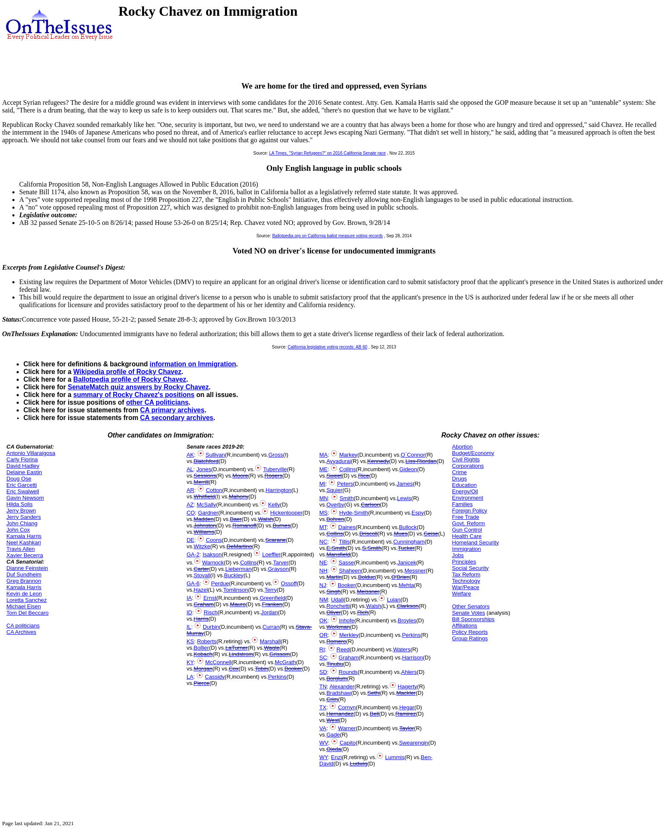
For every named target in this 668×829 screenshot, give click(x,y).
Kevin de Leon (24, 593)
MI (322, 484)
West (332, 720)
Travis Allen (20, 549)
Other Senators (470, 606)
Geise (430, 533)
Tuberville (275, 469)
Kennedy (378, 461)
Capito (348, 743)
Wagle (271, 648)
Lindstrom (241, 654)
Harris (201, 619)
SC (323, 657)
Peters (345, 484)
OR (324, 635)
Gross (275, 455)
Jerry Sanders (23, 517)
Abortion (462, 446)
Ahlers (409, 672)
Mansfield (338, 554)
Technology (466, 581)
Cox (234, 668)
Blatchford (206, 461)
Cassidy (215, 677)
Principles (464, 561)
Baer (236, 519)
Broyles (407, 620)
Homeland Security (475, 542)
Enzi (336, 757)
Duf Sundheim (23, 574)
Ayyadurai (338, 461)
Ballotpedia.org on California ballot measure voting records (327, 235)
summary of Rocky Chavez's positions (133, 394)
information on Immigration (193, 364)
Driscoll (368, 533)
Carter (201, 569)
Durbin (211, 627)
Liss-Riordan (421, 461)
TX (323, 707)
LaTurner (236, 648)
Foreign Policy (469, 510)
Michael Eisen (23, 606)
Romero (336, 641)
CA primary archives (172, 410)
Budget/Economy (473, 453)
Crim (332, 699)
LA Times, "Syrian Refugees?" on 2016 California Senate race (327, 153)
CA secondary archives (176, 417)
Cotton (214, 490)
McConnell (218, 662)
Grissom (279, 654)
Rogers (273, 475)
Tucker (406, 548)
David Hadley (22, 466)
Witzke (202, 546)
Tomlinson (235, 590)
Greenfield (272, 598)
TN (323, 686)
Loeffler (271, 554)
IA (189, 598)
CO (191, 512)
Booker (293, 668)
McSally (206, 504)
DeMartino (239, 546)
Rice (363, 475)
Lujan (393, 599)
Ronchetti (338, 606)
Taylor (406, 728)
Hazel (201, 590)
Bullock (408, 527)
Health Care (466, 536)
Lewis (404, 498)
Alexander (341, 686)
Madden (204, 519)
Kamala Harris (23, 536)
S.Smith (372, 548)
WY (324, 757)
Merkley (349, 635)
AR (190, 490)
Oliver (333, 612)
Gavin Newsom (25, 498)
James (405, 484)
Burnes (281, 525)
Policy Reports (470, 632)
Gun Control (467, 530)
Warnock (213, 562)
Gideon (408, 469)
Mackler (406, 693)
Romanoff (244, 525)
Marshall (270, 641)
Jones (203, 469)
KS (190, 641)
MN (324, 498)
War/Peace (465, 587)
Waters (402, 649)
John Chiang (21, 523)
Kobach (203, 654)
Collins (248, 562)
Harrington (278, 490)
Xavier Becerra (24, 555)
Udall (337, 599)
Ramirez (405, 714)
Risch (211, 612)
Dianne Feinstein (27, 568)
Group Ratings (470, 638)
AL (190, 469)
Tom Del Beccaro (27, 613)
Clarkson (407, 606)
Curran (270, 627)
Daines (346, 527)
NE (323, 562)
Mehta (406, 585)
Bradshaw (338, 693)
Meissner (368, 591)
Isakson (212, 554)
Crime (459, 472)
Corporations (468, 466)
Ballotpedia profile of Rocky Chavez (129, 379)
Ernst (209, 598)
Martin (334, 577)
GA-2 (193, 554)
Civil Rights (466, 459)
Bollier (201, 648)
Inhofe (346, 620)
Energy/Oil (465, 491)
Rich (362, 612)
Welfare (461, 593)
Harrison (412, 657)
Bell (374, 714)
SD (323, 672)
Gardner (208, 512)
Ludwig (358, 763)
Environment (467, 498)
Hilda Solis (19, 504)
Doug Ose (19, 478)
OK (324, 620)
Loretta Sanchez (26, 600)
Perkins (277, 677)
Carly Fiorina (22, 459)
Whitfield (204, 496)
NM (324, 599)
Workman (338, 627)
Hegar (406, 707)
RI (322, 649)
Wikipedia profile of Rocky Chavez (127, 371)
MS (324, 512)
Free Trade (465, 517)
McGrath (285, 662)
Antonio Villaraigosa (30, 453)
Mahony (238, 496)
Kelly (274, 504)
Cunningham (409, 541)
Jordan (269, 612)
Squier (334, 490)
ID (189, 612)
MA (324, 455)
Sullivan (215, 455)
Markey (348, 455)
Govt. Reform (468, 523)
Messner (415, 570)
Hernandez (340, 714)
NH (324, 570)
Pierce (202, 683)
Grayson (278, 569)
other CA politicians (157, 402)
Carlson (370, 504)
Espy (418, 512)
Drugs (459, 478)
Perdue (220, 583)
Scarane (275, 540)
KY (190, 662)
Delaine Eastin (24, 472)
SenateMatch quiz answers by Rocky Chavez (138, 387)
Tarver (280, 562)
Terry (271, 590)
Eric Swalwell (22, 491)
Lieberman (238, 569)
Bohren (335, 519)
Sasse (346, 562)
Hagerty (408, 686)
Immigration (466, 549)
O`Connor (413, 455)
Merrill (201, 482)
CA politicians (23, 625)
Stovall (202, 575)
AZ (190, 504)
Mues (400, 533)
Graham (204, 604)
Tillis (344, 541)
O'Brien (401, 577)
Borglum (336, 678)
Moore (240, 475)
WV (324, 743)
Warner (347, 728)
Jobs (458, 555)
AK (190, 455)
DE (190, 540)
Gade (333, 734)
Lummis (395, 757)
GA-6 (193, 583)
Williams (204, 532)
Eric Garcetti (21, 485)
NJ (323, 585)
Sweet (334, 475)
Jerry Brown (21, 510)
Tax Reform (466, 574)
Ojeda (333, 749)
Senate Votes (468, 613)
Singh (333, 591)
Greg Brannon (23, 581)
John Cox (18, 530)
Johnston (205, 525)
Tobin (261, 668)
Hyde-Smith (353, 512)
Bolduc (366, 577)
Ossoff (289, 583)
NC (324, 541)
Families (462, 504)
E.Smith (336, 548)
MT (323, 527)
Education (464, 485)
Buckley (234, 575)
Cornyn (347, 707)
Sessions (205, 475)
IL (189, 627)
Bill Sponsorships (473, 619)
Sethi (373, 693)
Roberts (207, 641)
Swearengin (414, 743)
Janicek (406, 562)
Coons (214, 540)
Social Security (470, 568)
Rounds (348, 672)
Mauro (238, 604)
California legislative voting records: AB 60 (327, 347)
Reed (343, 649)
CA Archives (21, 632)
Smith (347, 498)
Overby (335, 504)
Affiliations (464, 625)
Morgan (203, 668)
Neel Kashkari (23, 542)
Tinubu (334, 664)
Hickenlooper (286, 512)
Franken (272, 604)
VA (323, 728)
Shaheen (350, 570)
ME (324, 469)
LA (190, 677)
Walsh (266, 519)
